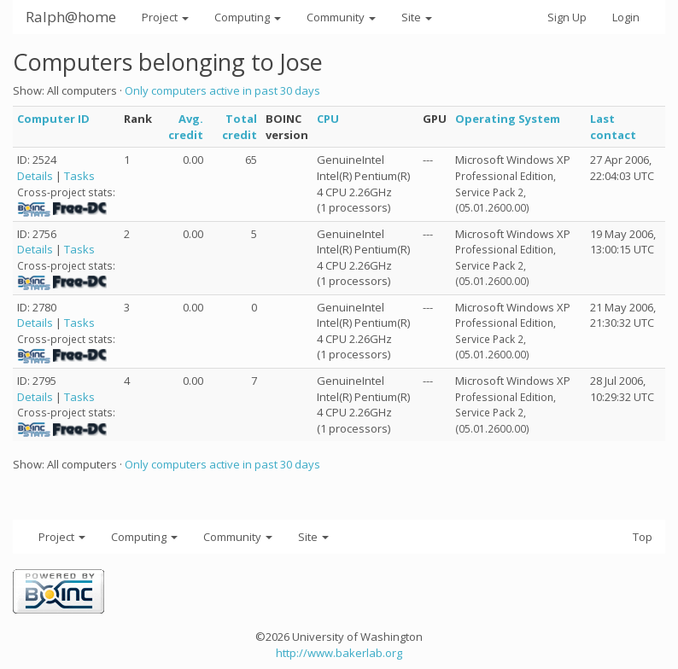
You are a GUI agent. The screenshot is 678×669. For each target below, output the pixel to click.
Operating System (507, 118)
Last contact (613, 127)
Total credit (239, 127)
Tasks (79, 175)
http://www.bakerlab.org (339, 652)
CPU (328, 118)
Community (341, 17)
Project (165, 17)
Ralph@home (71, 16)
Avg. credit (185, 127)
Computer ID (53, 118)
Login (626, 17)
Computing (247, 17)
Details (35, 175)
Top (642, 536)
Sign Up (567, 17)
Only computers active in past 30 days (222, 90)
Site (416, 17)
